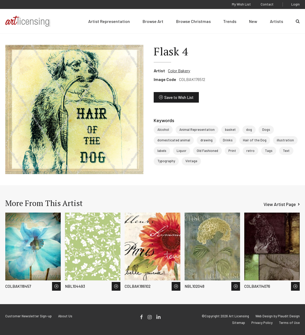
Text (286, 151)
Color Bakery (179, 70)
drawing (206, 140)
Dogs (266, 129)
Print (232, 151)
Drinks (228, 140)
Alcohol (163, 129)
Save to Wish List (179, 97)
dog (249, 129)
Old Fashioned (207, 151)
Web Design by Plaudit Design (277, 316)
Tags (269, 151)
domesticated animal (173, 140)
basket (230, 129)
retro (250, 151)
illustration (285, 140)
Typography (166, 161)
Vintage (191, 161)
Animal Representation (197, 129)
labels (161, 151)
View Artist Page (280, 204)
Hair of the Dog (254, 140)
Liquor (181, 151)
